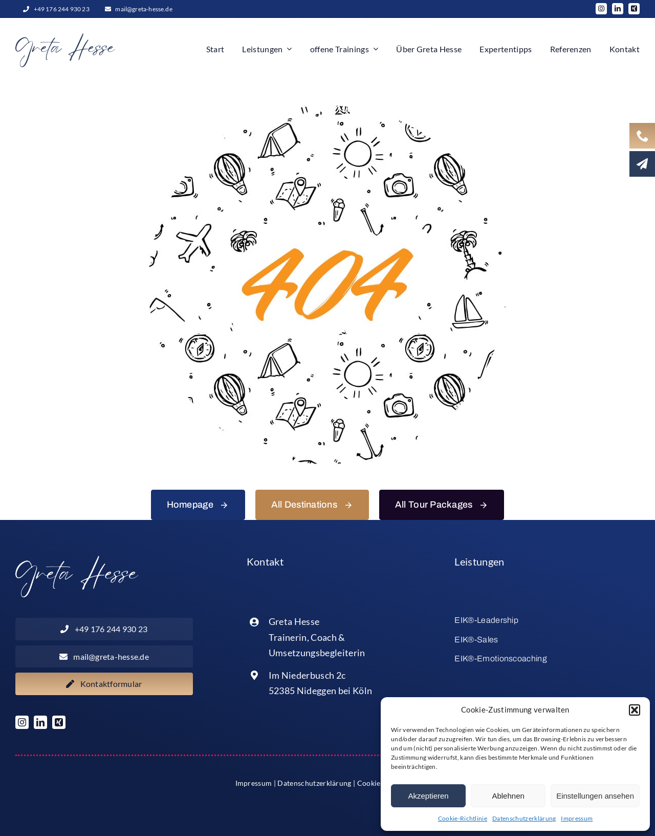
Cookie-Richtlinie (462, 818)
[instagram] (601, 8)
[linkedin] (617, 8)
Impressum (577, 818)
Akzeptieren (428, 795)
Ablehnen (508, 795)
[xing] (634, 8)
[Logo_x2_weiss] (76, 560)
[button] (634, 710)
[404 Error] (327, 109)
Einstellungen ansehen (595, 795)
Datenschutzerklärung (524, 818)
